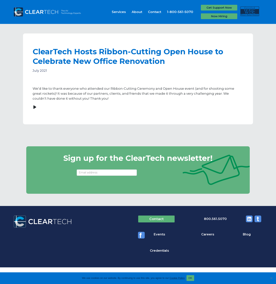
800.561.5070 (201, 219)
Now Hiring (219, 16)
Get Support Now (219, 7)
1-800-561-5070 (180, 12)
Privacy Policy (69, 262)
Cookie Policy (177, 278)
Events (144, 234)
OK (190, 278)
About (137, 12)
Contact (154, 12)
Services (119, 12)
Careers (184, 234)
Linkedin (237, 219)
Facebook (258, 219)
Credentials (252, 234)
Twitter (247, 219)
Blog (216, 234)
